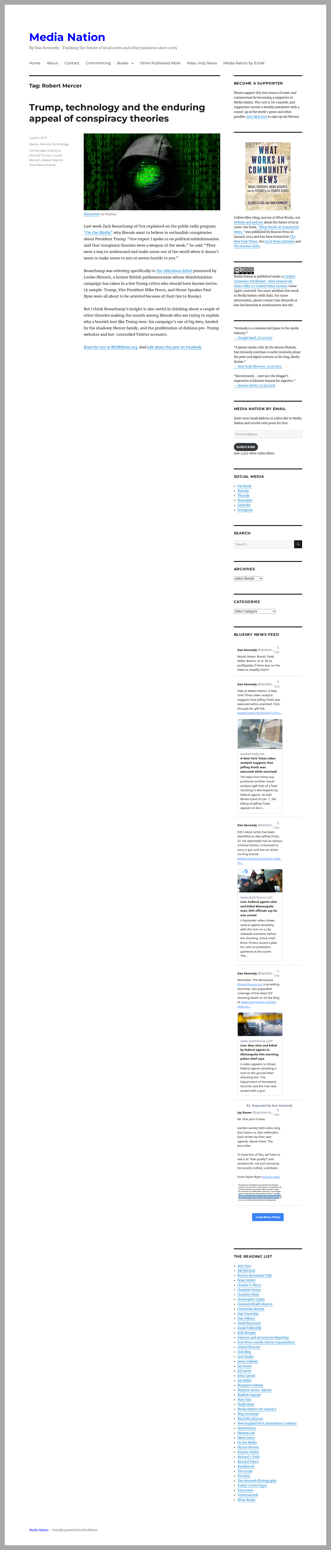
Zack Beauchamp (42, 165)
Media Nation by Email (243, 63)
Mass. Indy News (202, 63)
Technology (60, 144)
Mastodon (245, 500)
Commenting (98, 63)
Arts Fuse (244, 1266)
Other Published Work (160, 63)
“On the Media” (98, 232)
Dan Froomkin (248, 1314)
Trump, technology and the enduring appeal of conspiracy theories (117, 113)
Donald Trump (40, 155)
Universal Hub (248, 1495)
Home (34, 63)
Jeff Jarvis (244, 1371)
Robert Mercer (52, 160)
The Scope (245, 1471)
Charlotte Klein (248, 1295)
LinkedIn (244, 505)
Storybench (246, 1466)
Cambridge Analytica (45, 150)
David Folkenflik (249, 1328)
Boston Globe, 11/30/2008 (256, 386)
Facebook (244, 486)
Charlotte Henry (249, 1290)
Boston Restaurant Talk (255, 1275)
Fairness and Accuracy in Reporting (263, 1338)
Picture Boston (248, 1447)
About (52, 63)
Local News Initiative (280, 241)
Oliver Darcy (246, 1438)
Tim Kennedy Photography (257, 1481)
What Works (246, 1500)
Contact (72, 63)
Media (33, 144)
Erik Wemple (247, 1333)
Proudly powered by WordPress (75, 1530)
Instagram (245, 510)
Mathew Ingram (249, 1395)
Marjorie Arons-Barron (255, 1390)
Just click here (257, 117)
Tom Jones (245, 1490)
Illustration (91, 214)
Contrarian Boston (251, 1309)
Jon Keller (245, 1380)
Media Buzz (246, 1404)
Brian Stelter (247, 1280)
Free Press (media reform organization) (266, 1342)
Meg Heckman (248, 1414)
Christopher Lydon (251, 1299)
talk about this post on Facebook (174, 347)
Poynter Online (248, 1452)
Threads (244, 496)
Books (123, 63)
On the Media (247, 1443)
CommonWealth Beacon (255, 1304)
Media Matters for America (257, 1409)
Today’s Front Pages (252, 1485)
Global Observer (249, 1347)
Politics (45, 144)
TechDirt (244, 1476)
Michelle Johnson (250, 1419)
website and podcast (248, 222)
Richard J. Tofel (249, 1457)
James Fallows (248, 1361)
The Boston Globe (247, 246)
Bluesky (243, 491)
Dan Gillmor (246, 1318)
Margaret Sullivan (250, 1385)
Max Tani (244, 1400)
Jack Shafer (246, 1357)
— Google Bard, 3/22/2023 (253, 338)
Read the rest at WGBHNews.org (110, 347)
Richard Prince (248, 1462)
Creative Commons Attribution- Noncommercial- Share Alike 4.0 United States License (264, 281)
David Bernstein (249, 1323)
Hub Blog (244, 1352)
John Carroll (246, 1376)
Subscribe (245, 447)
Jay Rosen (245, 1366)
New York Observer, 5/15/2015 (260, 366)
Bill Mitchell (246, 1271)
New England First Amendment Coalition (267, 1423)
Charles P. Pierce (249, 1285)
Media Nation (67, 37)
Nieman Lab (246, 1433)
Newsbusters (247, 1428)
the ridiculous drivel (174, 270)
